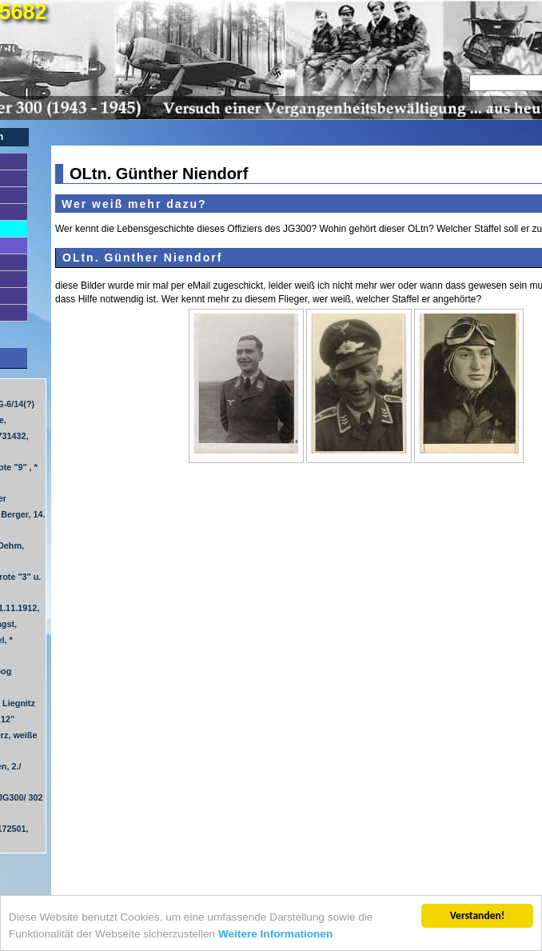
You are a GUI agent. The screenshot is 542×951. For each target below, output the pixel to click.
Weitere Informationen (275, 935)
